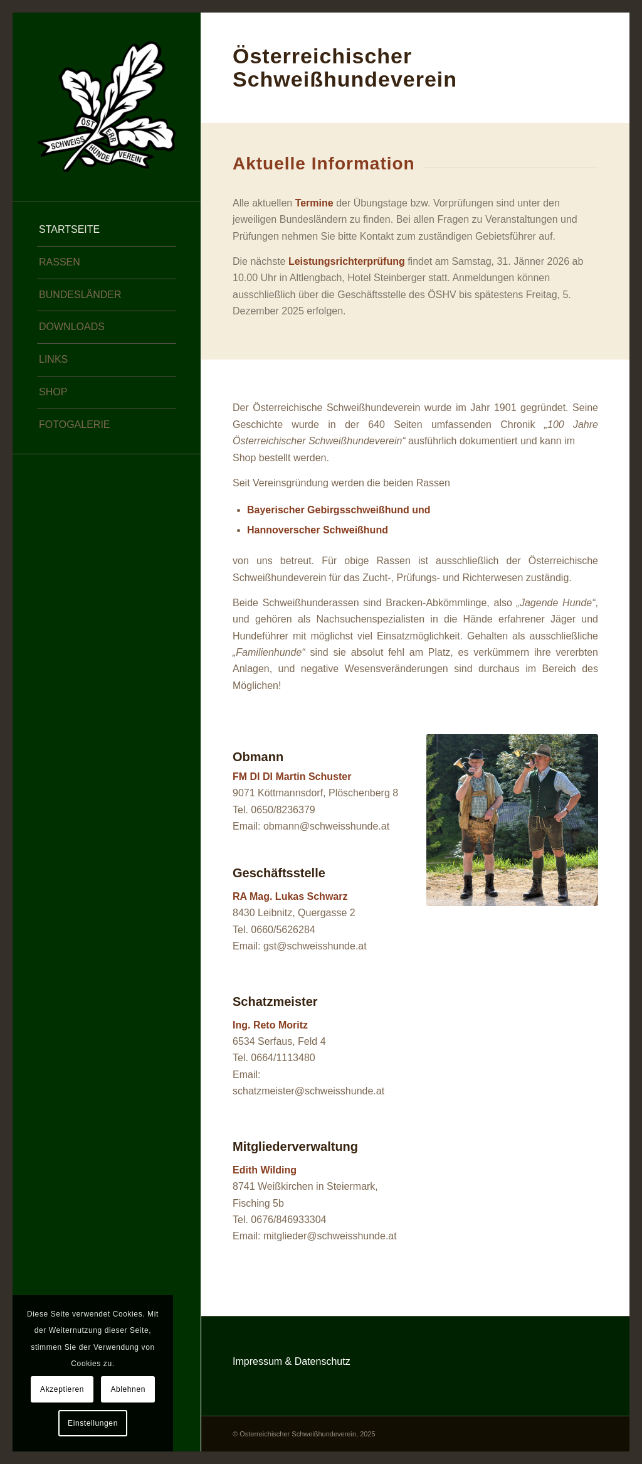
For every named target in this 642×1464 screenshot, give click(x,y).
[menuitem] (106, 230)
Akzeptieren (62, 1389)
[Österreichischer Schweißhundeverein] (107, 107)
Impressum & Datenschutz (291, 1361)
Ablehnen (127, 1389)
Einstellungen (93, 1423)
